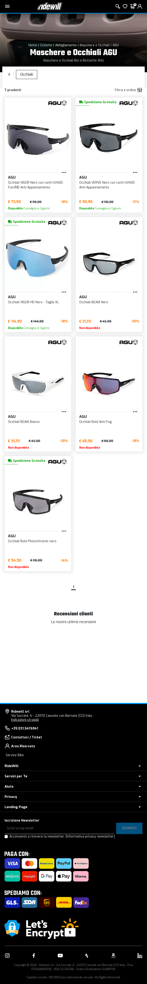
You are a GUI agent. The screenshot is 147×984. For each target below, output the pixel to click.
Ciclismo (46, 45)
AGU (116, 45)
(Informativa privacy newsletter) (90, 836)
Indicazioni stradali (25, 720)
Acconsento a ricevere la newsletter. (62, 836)
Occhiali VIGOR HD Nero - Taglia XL (33, 302)
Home (32, 45)
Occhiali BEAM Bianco (24, 422)
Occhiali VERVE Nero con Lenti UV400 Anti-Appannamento (107, 185)
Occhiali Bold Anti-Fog (95, 422)
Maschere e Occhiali (95, 45)
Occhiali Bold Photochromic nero (32, 541)
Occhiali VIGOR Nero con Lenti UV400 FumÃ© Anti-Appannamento (35, 185)
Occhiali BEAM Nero (93, 302)
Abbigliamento (66, 45)
